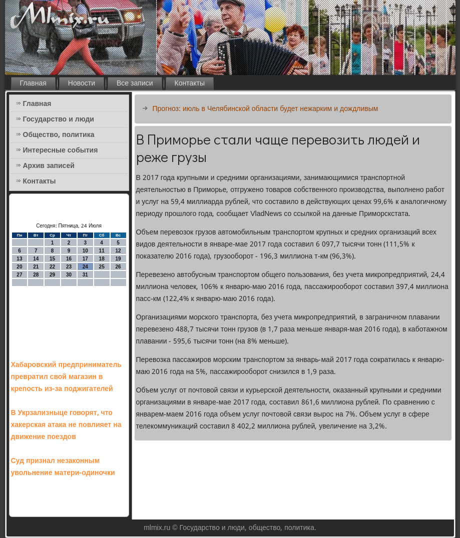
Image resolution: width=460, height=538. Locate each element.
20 (19, 267)
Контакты (190, 84)
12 (118, 251)
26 (118, 267)
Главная (33, 84)
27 (19, 275)
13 (19, 259)
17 (85, 259)
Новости (81, 84)
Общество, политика (59, 135)
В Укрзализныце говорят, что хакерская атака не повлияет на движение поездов (66, 425)
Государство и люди (58, 120)
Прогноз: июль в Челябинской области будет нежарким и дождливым (265, 109)
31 (85, 275)
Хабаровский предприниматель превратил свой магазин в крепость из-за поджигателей (66, 377)
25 (102, 267)
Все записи (135, 84)
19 (118, 259)
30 (69, 275)
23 (69, 267)
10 (85, 251)
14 (36, 259)
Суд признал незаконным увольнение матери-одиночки (63, 467)
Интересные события (60, 150)
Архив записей (49, 166)
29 (52, 275)
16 (69, 259)
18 (102, 259)
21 (36, 267)
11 (102, 251)
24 (85, 267)
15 (52, 259)
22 (52, 267)
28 (36, 275)
